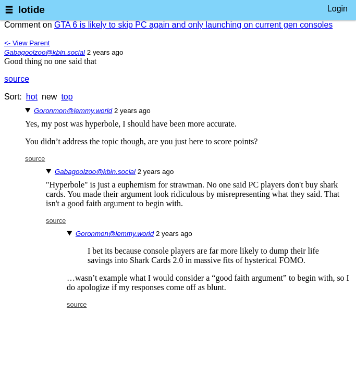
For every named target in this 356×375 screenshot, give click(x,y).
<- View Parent (27, 43)
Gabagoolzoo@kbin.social (44, 52)
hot (32, 96)
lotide (31, 9)
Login (337, 8)
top (66, 96)
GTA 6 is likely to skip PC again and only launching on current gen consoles (193, 24)
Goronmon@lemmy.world (73, 111)
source (16, 78)
